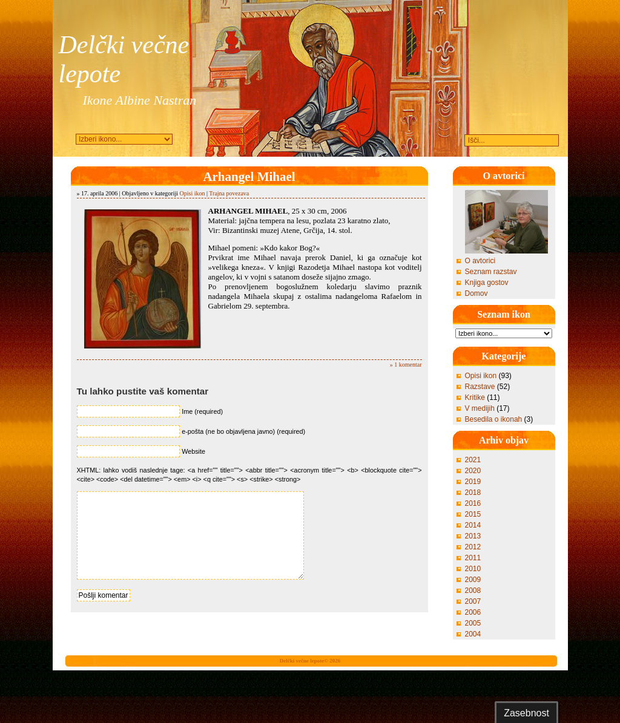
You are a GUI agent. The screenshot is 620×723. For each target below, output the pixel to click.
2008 (473, 590)
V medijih (480, 408)
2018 (473, 492)
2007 (473, 601)
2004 (473, 634)
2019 (473, 481)
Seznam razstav (491, 271)
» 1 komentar (406, 364)
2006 (473, 612)
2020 (473, 470)
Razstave (480, 386)
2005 (473, 623)
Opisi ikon (192, 193)
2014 (473, 525)
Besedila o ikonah (494, 419)
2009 (473, 579)
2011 (473, 558)
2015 (473, 514)
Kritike (475, 397)
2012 (473, 547)
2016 (473, 503)
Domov (476, 293)
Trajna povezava (229, 193)
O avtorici (480, 261)
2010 (473, 568)
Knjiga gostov (487, 282)
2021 (473, 460)
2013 (473, 536)
